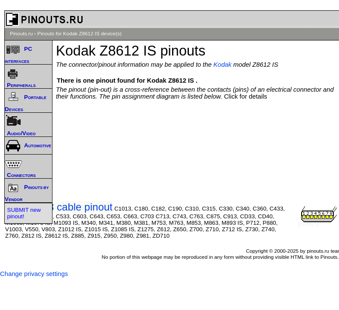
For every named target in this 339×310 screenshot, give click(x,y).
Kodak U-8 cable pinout (59, 207)
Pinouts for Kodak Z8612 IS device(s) (79, 34)
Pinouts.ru (21, 34)
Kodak (222, 64)
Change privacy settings (34, 273)
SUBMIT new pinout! (24, 213)
